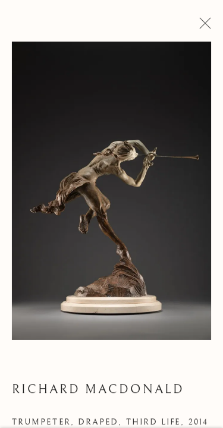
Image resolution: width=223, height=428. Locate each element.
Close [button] (203, 27)
